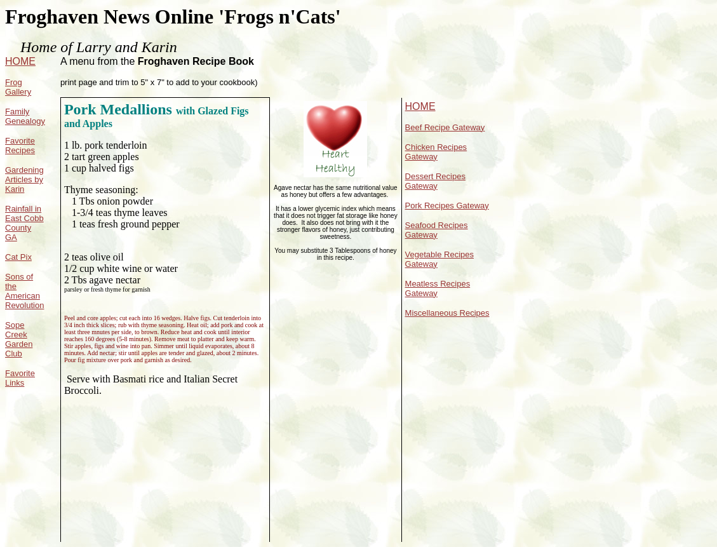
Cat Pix (18, 257)
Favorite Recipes (20, 145)
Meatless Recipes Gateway (438, 288)
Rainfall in (23, 208)
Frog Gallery (18, 87)
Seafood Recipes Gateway (436, 230)
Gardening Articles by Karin (24, 179)
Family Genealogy (25, 116)
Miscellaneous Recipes (447, 313)
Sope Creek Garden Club (18, 339)
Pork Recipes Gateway (447, 205)
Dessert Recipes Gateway (435, 181)
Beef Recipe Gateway (445, 127)
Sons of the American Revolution (24, 291)
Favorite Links (20, 378)
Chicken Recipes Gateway (436, 151)
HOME (20, 61)
